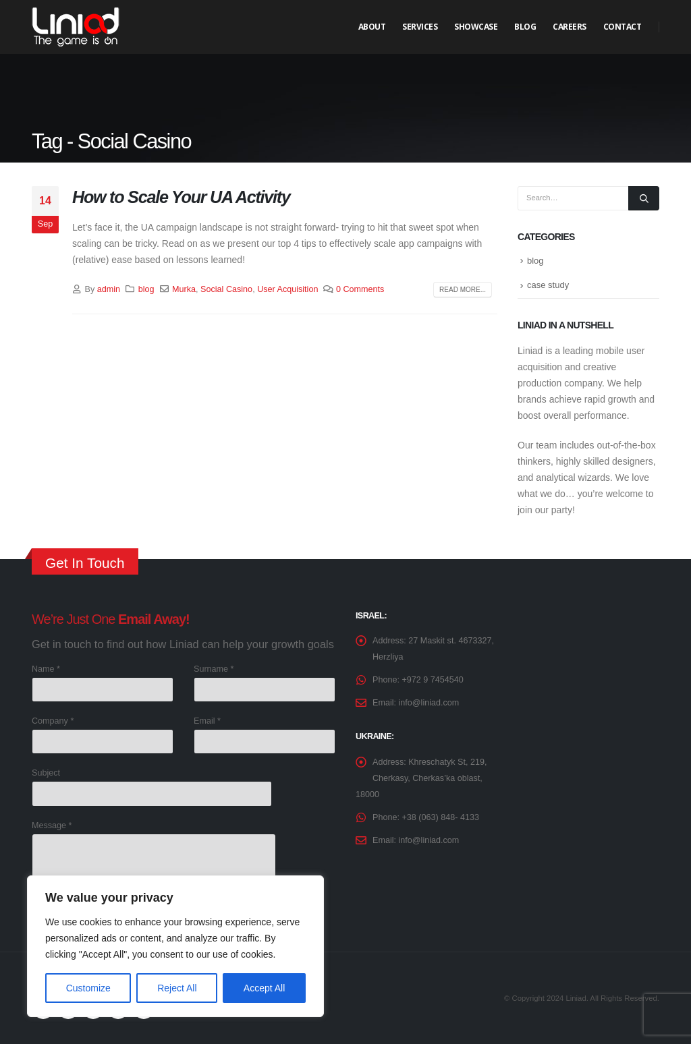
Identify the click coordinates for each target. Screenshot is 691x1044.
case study (548, 285)
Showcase (475, 26)
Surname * (214, 669)
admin (108, 289)
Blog (525, 26)
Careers (569, 26)
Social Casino (226, 289)
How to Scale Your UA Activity (181, 196)
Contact (622, 26)
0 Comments (360, 289)
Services (419, 26)
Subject (46, 773)
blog (146, 289)
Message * (52, 825)
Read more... (462, 289)
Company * (53, 721)
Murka (184, 289)
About (372, 26)
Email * (207, 721)
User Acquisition (287, 289)
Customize (88, 988)
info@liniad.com (429, 702)
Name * (46, 669)
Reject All (176, 988)
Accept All (264, 988)
